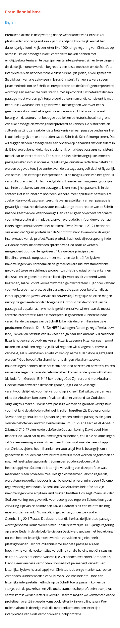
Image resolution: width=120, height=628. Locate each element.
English (10, 22)
